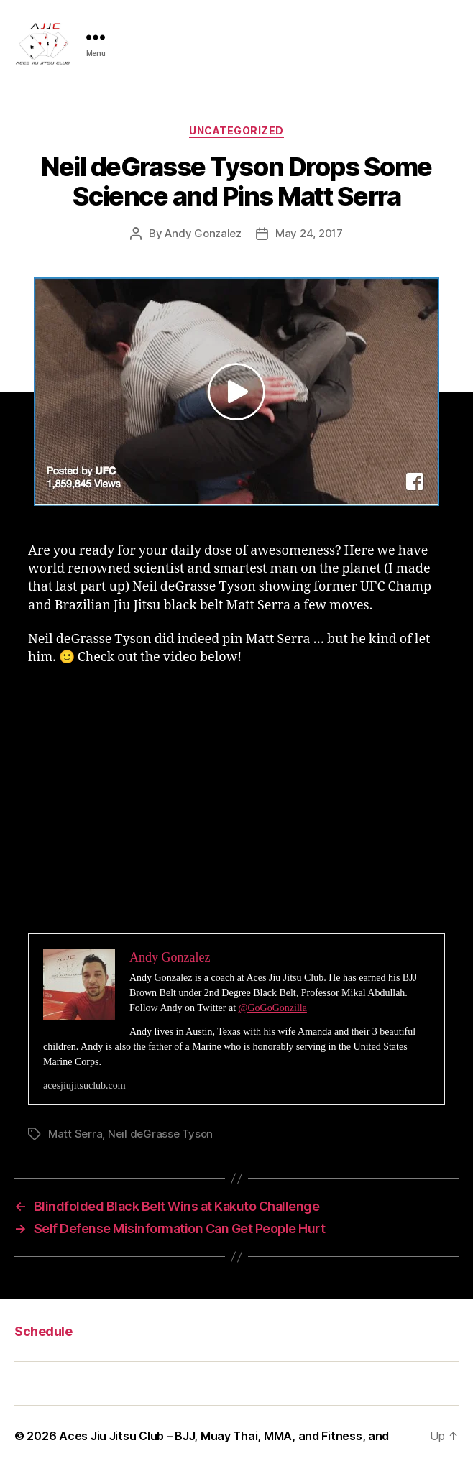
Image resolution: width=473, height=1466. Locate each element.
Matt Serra (75, 1133)
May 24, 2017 (309, 233)
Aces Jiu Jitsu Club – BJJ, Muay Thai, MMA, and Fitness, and (224, 1436)
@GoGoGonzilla (273, 1007)
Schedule (43, 1331)
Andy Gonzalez (203, 233)
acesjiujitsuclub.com (84, 1085)
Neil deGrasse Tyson (160, 1133)
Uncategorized (236, 130)
